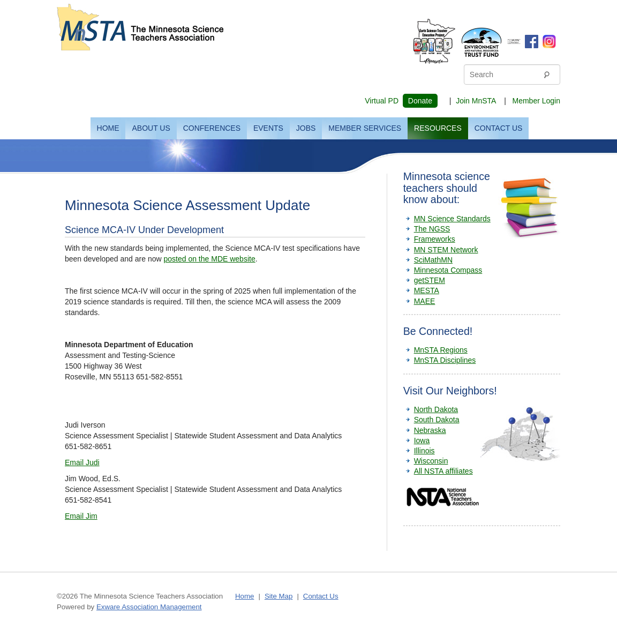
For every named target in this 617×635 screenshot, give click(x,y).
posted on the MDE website (209, 259)
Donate (420, 100)
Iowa (422, 440)
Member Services (364, 128)
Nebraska (430, 430)
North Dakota (436, 409)
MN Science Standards (452, 218)
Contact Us (499, 128)
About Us (151, 128)
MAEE (424, 301)
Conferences (211, 128)
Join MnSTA (475, 100)
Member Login (537, 100)
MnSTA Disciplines (445, 360)
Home (108, 128)
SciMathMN (433, 260)
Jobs (306, 128)
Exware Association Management (149, 607)
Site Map (278, 596)
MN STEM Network (446, 249)
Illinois (424, 450)
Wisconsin (431, 461)
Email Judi (82, 462)
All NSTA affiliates (443, 471)
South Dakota (437, 419)
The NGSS (432, 229)
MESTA (426, 290)
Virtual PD (381, 100)
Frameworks (434, 239)
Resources (438, 128)
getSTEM (429, 280)
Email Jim (81, 516)
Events (268, 128)
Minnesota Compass (448, 270)
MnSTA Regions (441, 350)
